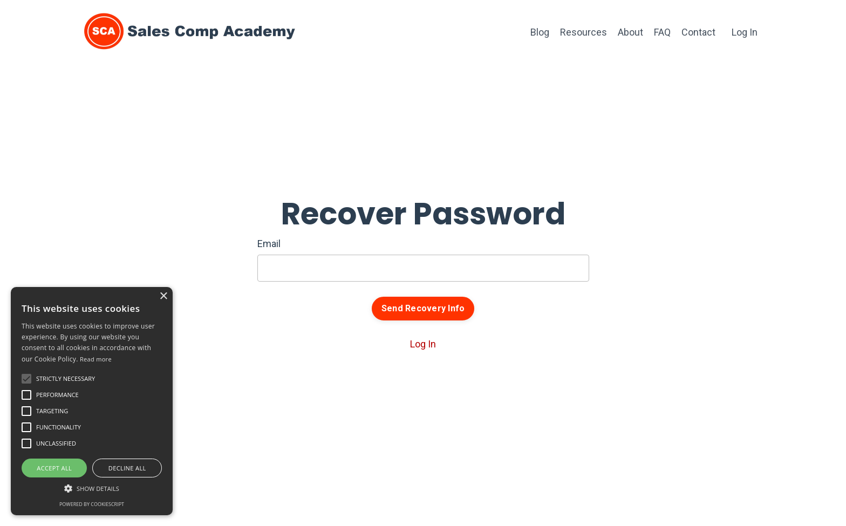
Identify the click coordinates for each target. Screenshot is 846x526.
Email (269, 243)
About (630, 32)
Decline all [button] (127, 468)
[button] (26, 379)
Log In (745, 32)
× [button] (163, 296)
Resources (583, 32)
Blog (539, 32)
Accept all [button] (54, 468)
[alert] (92, 401)
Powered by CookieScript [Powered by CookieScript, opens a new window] (91, 504)
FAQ (662, 32)
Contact (698, 32)
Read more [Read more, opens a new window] (96, 359)
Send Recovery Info (423, 308)
